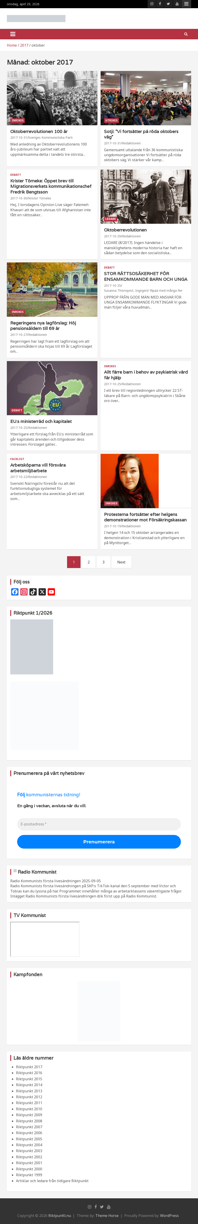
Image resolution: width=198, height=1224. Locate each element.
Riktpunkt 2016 (29, 1072)
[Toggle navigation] (13, 34)
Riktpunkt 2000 (29, 1168)
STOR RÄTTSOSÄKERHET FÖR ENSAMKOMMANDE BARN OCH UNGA (145, 276)
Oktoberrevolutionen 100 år (39, 131)
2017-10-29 (112, 236)
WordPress (169, 1215)
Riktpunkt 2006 (29, 1132)
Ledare (110, 219)
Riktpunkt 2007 (29, 1126)
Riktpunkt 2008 (29, 1120)
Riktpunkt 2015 (29, 1078)
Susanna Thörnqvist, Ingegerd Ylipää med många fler (143, 290)
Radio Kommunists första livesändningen (45, 880)
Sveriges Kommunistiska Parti (50, 137)
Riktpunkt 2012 (29, 1096)
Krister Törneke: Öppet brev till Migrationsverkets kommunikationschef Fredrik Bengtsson (50, 186)
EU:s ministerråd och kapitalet (41, 421)
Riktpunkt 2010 (29, 1108)
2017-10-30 (18, 198)
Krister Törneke (39, 198)
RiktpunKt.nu (59, 1215)
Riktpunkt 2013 (29, 1090)
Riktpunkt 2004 (29, 1144)
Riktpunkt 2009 (29, 1114)
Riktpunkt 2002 (29, 1156)
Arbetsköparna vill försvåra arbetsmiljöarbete (38, 467)
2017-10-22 (18, 477)
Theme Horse (107, 1215)
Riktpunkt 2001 (29, 1162)
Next (121, 562)
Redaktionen (131, 143)
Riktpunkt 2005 (29, 1138)
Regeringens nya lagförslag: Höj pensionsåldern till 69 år (43, 325)
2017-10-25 (112, 285)
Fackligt (17, 459)
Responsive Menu (186, 4)
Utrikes (111, 120)
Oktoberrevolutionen (125, 230)
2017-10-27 (18, 334)
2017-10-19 (112, 526)
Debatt (15, 175)
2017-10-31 (18, 137)
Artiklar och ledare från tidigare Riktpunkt (52, 1180)
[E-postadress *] (99, 824)
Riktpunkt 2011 (29, 1102)
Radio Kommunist (37, 872)
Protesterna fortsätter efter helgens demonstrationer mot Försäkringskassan (145, 517)
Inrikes (17, 120)
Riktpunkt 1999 (29, 1174)
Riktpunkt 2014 (29, 1084)
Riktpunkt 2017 (29, 1066)
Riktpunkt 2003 (29, 1150)
